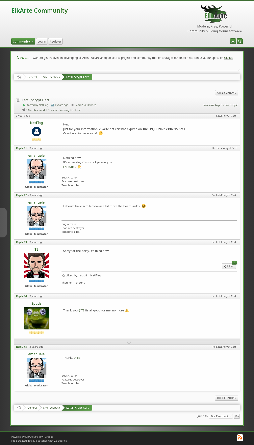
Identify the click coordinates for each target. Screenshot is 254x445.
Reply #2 (21, 195)
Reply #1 (21, 148)
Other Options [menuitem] (226, 92)
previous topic (212, 105)
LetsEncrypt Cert (77, 77)
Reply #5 (21, 346)
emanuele (36, 155)
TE (36, 249)
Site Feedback (51, 77)
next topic (231, 105)
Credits (49, 436)
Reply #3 (21, 242)
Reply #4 (21, 296)
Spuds (36, 303)
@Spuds (68, 167)
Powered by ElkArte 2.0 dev (27, 436)
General (32, 77)
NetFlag (36, 123)
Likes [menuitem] (230, 265)
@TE (81, 310)
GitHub (228, 58)
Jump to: (202, 416)
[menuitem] (240, 41)
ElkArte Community (39, 10)
